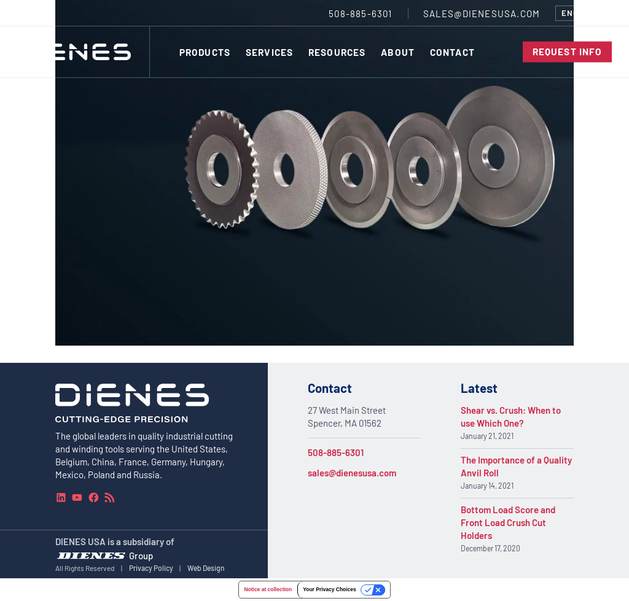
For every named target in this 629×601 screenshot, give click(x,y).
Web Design (206, 567)
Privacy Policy (151, 567)
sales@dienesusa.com (352, 472)
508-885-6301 (336, 452)
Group (141, 554)
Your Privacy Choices (329, 589)
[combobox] (583, 13)
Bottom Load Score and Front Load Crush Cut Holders (508, 522)
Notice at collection (268, 589)
